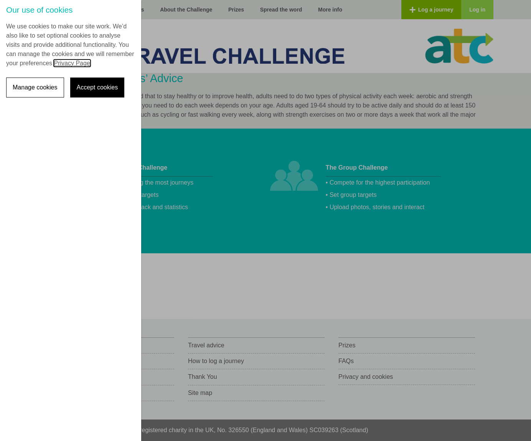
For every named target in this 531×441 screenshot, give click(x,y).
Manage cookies (35, 87)
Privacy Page (72, 63)
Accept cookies (97, 87)
